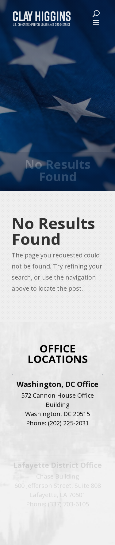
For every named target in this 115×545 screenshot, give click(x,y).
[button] (96, 22)
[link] (41, 18)
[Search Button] (96, 13)
